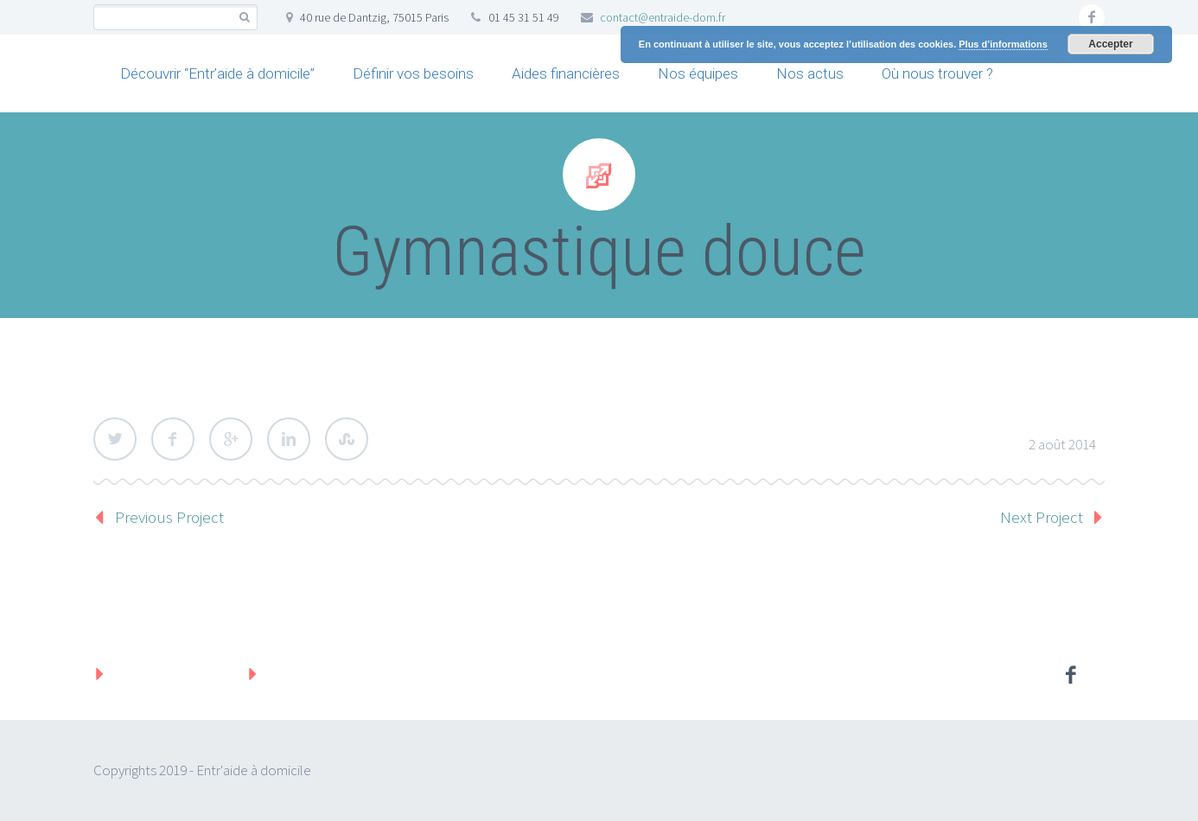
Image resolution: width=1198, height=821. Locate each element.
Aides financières (566, 73)
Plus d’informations (1003, 44)
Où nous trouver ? (937, 73)
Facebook (172, 439)
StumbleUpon (346, 439)
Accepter (1110, 44)
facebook (1092, 17)
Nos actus (810, 73)
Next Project (1041, 516)
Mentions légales (170, 673)
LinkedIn (288, 439)
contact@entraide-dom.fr (662, 17)
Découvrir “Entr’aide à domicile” (217, 73)
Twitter (115, 439)
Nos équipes (698, 73)
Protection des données (348, 673)
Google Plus (230, 439)
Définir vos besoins (413, 73)
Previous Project (169, 516)
